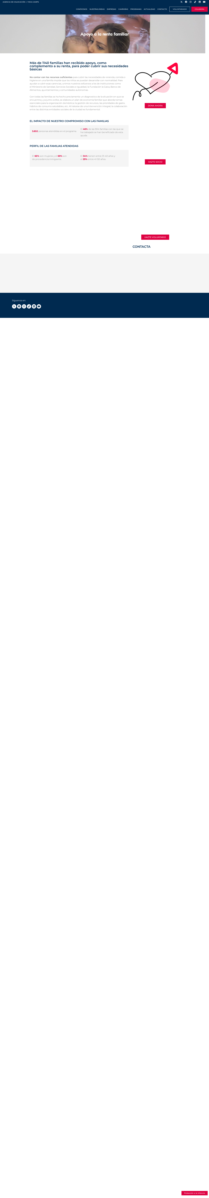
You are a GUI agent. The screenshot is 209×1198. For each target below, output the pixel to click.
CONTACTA (141, 247)
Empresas (111, 9)
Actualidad (149, 9)
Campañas (123, 9)
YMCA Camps (33, 2)
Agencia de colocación (14, 2)
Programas (135, 9)
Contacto (162, 9)
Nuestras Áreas (97, 9)
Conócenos (81, 9)
